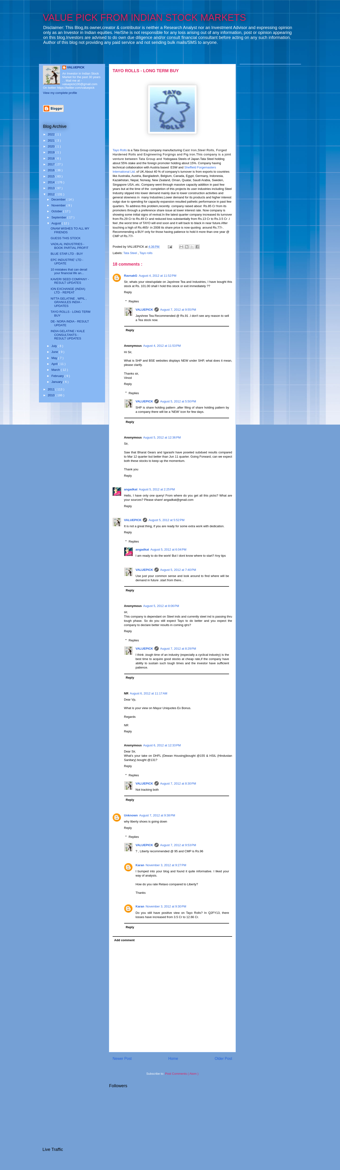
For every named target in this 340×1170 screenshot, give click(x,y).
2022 (51, 134)
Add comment (124, 940)
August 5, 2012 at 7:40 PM (178, 570)
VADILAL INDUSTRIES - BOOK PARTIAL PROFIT (69, 246)
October (57, 211)
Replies (134, 301)
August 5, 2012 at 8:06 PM (161, 606)
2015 (51, 176)
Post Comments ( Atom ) (182, 1073)
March (56, 370)
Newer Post (122, 1059)
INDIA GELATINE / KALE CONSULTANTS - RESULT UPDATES (68, 334)
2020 (51, 146)
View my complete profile (60, 93)
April (55, 364)
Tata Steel (130, 253)
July (54, 346)
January (57, 382)
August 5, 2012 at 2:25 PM (157, 489)
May (54, 358)
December (59, 199)
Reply (128, 292)
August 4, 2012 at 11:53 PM (162, 345)
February (58, 376)
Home (173, 1059)
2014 (51, 182)
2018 (51, 158)
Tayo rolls (146, 253)
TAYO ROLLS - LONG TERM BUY (146, 70)
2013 (51, 188)
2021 (51, 140)
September (59, 217)
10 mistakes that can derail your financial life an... (69, 271)
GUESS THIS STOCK (66, 238)
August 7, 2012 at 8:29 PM (178, 648)
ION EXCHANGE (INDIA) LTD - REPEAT (68, 290)
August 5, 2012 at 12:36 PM (162, 437)
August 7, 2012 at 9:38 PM (157, 815)
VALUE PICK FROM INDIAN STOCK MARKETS (144, 17)
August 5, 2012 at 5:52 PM (166, 520)
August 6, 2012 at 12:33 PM (162, 745)
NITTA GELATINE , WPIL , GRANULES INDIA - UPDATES (68, 302)
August (56, 223)
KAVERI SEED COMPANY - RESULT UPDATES (70, 281)
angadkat (130, 489)
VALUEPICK (144, 309)
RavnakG (130, 275)
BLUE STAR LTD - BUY (67, 253)
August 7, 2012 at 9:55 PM (178, 309)
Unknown (131, 815)
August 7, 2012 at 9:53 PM (178, 845)
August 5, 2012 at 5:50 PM (178, 401)
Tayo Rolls (120, 150)
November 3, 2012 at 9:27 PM (166, 865)
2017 (51, 164)
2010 (51, 395)
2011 (51, 389)
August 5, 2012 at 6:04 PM (168, 549)
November (59, 205)
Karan (140, 865)
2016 (51, 170)
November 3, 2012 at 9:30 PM (166, 906)
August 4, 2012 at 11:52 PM (157, 275)
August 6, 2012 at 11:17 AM (148, 693)
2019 (51, 152)
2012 (51, 194)
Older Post (223, 1059)
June (55, 352)
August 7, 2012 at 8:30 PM (178, 783)
